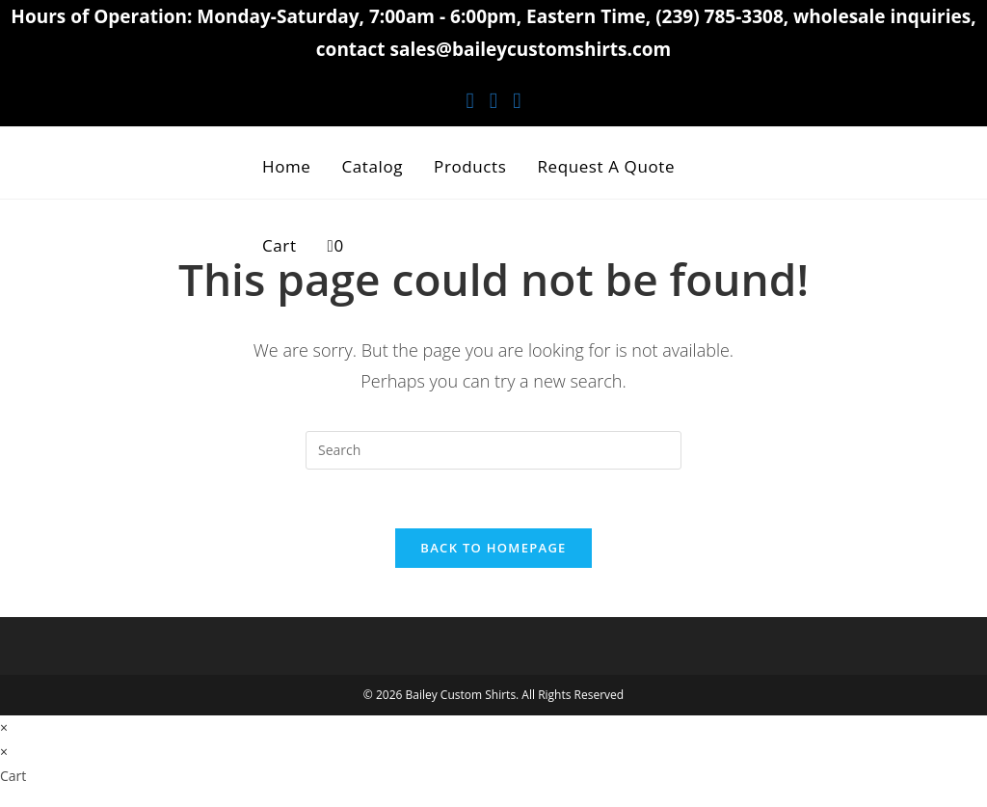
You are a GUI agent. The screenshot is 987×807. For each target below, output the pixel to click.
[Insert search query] (493, 450)
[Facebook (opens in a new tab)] (469, 100)
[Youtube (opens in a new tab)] (516, 100)
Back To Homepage (493, 547)
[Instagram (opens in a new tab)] (493, 100)
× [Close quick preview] (4, 727)
